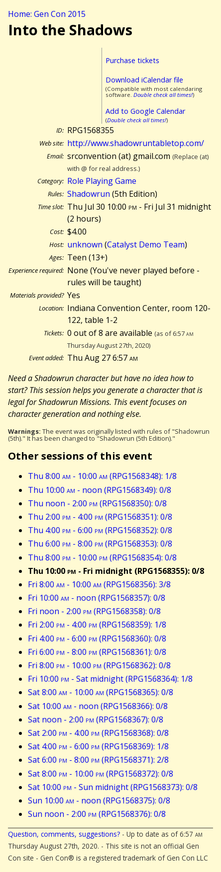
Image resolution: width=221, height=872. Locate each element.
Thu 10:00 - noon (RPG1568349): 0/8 (99, 489)
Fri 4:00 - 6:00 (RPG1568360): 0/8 (97, 638)
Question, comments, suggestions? (64, 834)
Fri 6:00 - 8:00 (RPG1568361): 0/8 (97, 651)
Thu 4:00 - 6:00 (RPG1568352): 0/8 (100, 530)
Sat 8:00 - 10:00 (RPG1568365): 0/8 (100, 692)
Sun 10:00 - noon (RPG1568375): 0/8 (99, 800)
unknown (85, 244)
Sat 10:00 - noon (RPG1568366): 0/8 (98, 706)
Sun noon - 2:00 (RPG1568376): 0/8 (97, 813)
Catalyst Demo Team (146, 244)
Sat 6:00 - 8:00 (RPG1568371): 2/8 (98, 759)
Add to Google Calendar (145, 111)
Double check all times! (163, 94)
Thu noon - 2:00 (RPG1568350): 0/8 (97, 503)
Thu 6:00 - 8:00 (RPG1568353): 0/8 (100, 543)
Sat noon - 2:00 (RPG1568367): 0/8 (95, 719)
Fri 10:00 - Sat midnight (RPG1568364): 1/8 (110, 678)
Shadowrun (88, 193)
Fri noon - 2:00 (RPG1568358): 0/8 (94, 611)
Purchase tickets (132, 60)
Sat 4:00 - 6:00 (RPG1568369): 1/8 (98, 746)
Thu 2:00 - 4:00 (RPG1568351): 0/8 (100, 516)
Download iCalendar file (144, 79)
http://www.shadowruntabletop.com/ (135, 143)
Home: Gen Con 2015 (47, 13)
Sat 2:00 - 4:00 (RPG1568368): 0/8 (98, 732)
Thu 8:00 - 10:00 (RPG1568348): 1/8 (102, 476)
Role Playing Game (101, 180)
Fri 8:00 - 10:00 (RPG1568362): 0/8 (99, 665)
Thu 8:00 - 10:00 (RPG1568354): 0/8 (102, 557)
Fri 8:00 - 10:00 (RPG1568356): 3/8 (99, 584)
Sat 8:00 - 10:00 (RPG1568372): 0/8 (100, 773)
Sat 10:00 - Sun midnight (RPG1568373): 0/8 (113, 787)
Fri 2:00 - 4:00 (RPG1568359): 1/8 (97, 624)
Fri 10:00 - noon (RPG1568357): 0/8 (96, 597)
